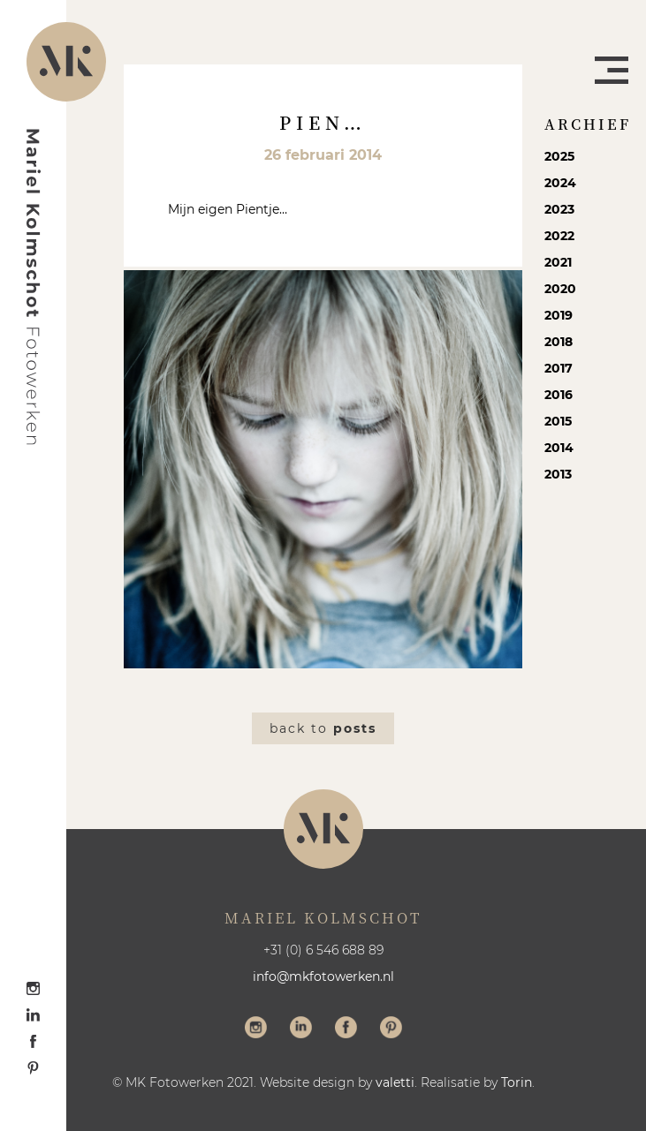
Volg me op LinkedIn (301, 1029)
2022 (559, 236)
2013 (558, 474)
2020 (560, 289)
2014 (559, 448)
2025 (559, 156)
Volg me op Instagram (256, 1029)
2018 (558, 342)
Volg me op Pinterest (391, 1029)
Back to (323, 728)
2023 (559, 209)
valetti (395, 1082)
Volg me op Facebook (346, 1029)
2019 (558, 315)
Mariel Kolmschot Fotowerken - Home (34, 287)
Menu (611, 70)
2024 (560, 183)
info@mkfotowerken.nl (323, 976)
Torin (516, 1082)
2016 (558, 395)
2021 (558, 262)
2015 (558, 421)
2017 (558, 368)
